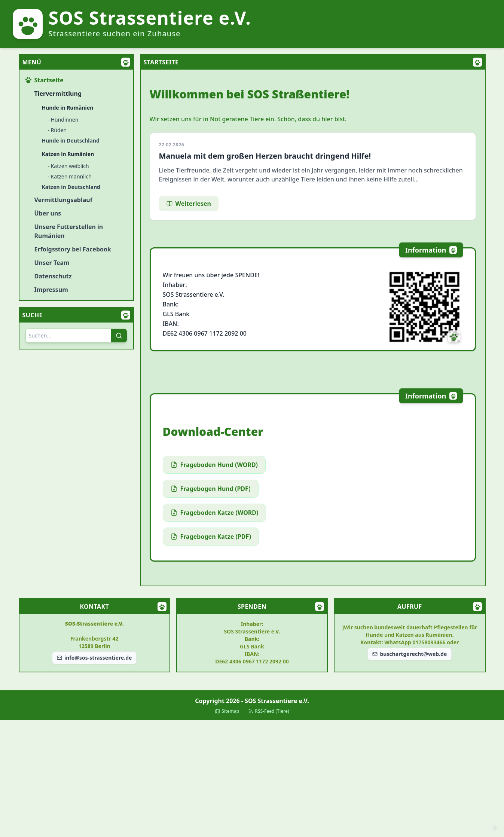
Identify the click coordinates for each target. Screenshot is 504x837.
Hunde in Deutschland (71, 140)
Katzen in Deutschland (71, 186)
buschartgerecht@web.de (409, 653)
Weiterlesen (189, 203)
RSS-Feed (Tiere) (268, 711)
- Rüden (57, 130)
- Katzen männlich (70, 176)
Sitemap (227, 711)
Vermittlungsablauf (63, 200)
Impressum (51, 289)
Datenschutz (53, 276)
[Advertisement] (252, 778)
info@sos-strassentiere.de (94, 657)
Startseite (44, 80)
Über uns (47, 213)
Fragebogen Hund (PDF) (211, 489)
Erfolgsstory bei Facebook (72, 249)
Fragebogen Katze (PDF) (211, 536)
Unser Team (52, 263)
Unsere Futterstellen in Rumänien (68, 231)
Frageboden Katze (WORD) (215, 512)
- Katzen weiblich (68, 165)
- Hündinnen (63, 119)
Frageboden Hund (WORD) (214, 465)
